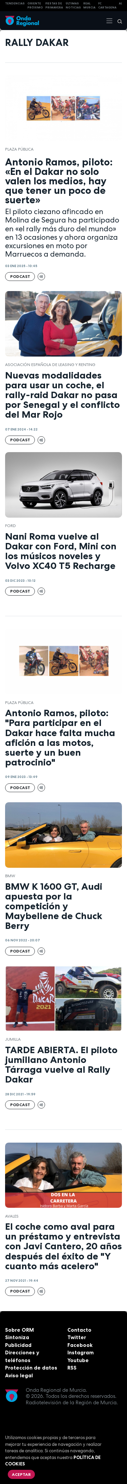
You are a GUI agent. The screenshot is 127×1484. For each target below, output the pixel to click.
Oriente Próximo (35, 5)
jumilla (13, 1039)
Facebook (79, 1345)
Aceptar (21, 1474)
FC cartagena (107, 5)
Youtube (78, 1360)
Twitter (76, 1337)
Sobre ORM (19, 1330)
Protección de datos (31, 1367)
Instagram (80, 1352)
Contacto (79, 1330)
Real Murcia (89, 5)
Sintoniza (17, 1337)
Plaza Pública (19, 149)
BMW (10, 876)
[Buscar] (117, 20)
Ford (10, 525)
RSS (72, 1367)
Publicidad (18, 1345)
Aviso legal (19, 1375)
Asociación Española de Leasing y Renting (50, 364)
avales (12, 1216)
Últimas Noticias (73, 5)
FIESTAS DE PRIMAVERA (54, 5)
